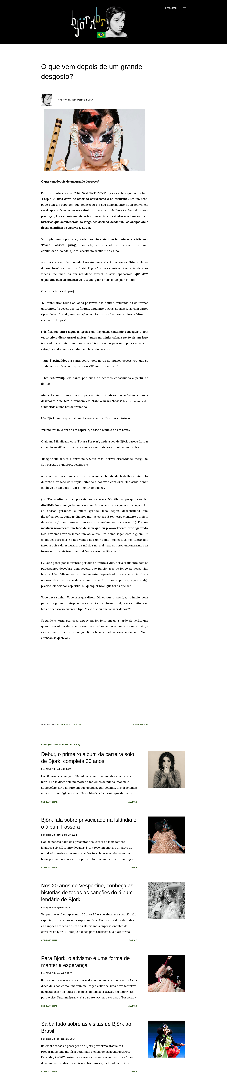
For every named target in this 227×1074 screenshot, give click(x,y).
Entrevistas (64, 724)
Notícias (76, 724)
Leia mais (132, 802)
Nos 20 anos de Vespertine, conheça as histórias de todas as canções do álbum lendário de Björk (87, 892)
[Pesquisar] (171, 8)
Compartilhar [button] (140, 724)
